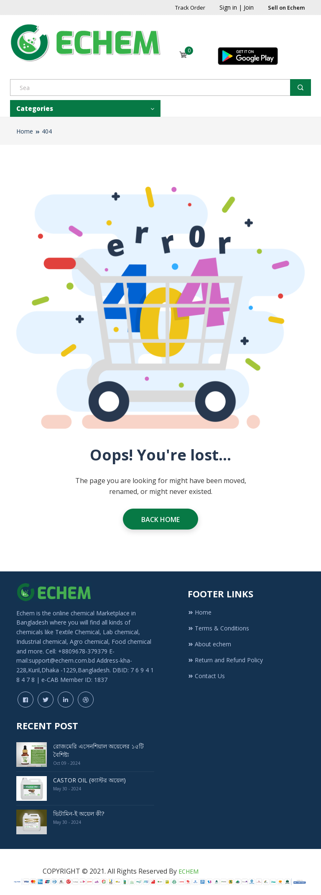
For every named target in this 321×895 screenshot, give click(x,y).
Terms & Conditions (218, 628)
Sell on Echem (286, 7)
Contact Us (206, 676)
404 (47, 131)
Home (24, 131)
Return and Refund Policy (225, 660)
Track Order (190, 7)
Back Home (160, 519)
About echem (209, 644)
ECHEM (188, 871)
